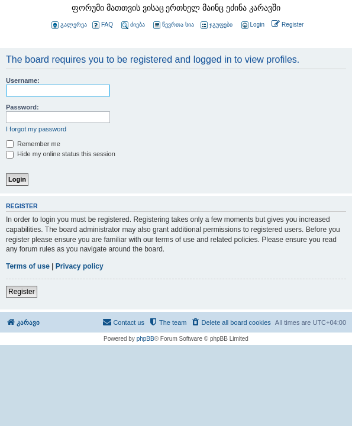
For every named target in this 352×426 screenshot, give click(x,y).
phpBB (145, 338)
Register (21, 292)
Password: (22, 107)
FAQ (102, 25)
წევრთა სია (173, 25)
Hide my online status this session (60, 153)
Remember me (33, 143)
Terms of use (28, 266)
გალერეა (69, 25)
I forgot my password (36, 129)
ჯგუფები (216, 25)
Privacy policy (80, 266)
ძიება (133, 25)
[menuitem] (252, 25)
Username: (23, 80)
